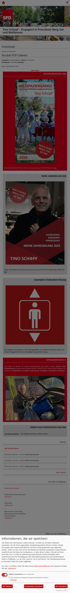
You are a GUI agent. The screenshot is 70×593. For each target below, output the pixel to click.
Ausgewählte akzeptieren (34, 586)
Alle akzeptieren (61, 586)
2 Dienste (13, 580)
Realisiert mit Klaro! (61, 590)
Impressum (12, 568)
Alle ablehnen (7, 586)
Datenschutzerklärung (42, 566)
